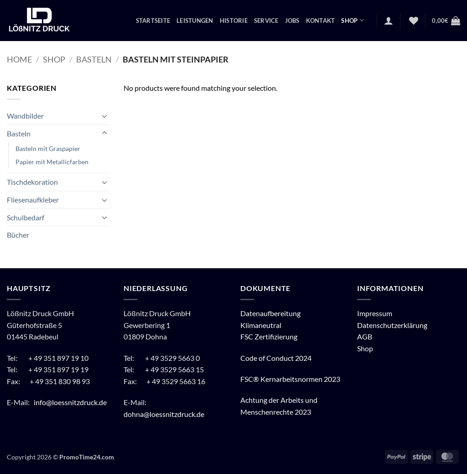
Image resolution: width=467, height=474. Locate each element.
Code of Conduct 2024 (275, 358)
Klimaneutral (260, 325)
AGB (364, 336)
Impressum (374, 313)
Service (266, 20)
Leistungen (194, 20)
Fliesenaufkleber (33, 199)
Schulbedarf (25, 217)
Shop (352, 20)
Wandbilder (25, 115)
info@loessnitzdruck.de (71, 402)
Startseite (153, 20)
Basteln (94, 59)
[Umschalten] (104, 115)
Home (19, 59)
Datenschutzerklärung (392, 325)
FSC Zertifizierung (268, 336)
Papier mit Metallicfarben (52, 162)
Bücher (18, 234)
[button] (388, 20)
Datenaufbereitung (270, 313)
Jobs (292, 20)
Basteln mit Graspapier (48, 148)
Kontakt (320, 20)
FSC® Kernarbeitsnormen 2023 (290, 379)
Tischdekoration (32, 181)
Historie (234, 20)
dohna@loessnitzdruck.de (164, 414)
